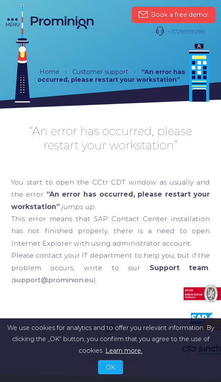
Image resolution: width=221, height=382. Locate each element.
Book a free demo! (173, 15)
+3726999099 (179, 32)
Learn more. (123, 350)
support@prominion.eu (53, 280)
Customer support (100, 72)
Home (49, 72)
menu (13, 23)
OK (110, 367)
